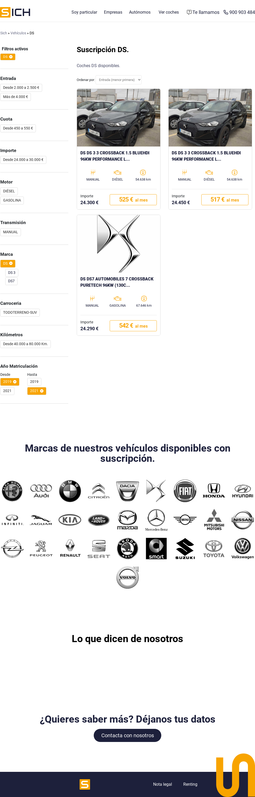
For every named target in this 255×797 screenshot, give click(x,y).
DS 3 (11, 273)
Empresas (113, 12)
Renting (190, 784)
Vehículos (18, 33)
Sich (3, 33)
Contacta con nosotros (127, 735)
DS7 (11, 281)
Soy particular (84, 12)
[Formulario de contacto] (203, 12)
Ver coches (169, 12)
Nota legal (162, 784)
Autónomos (140, 12)
